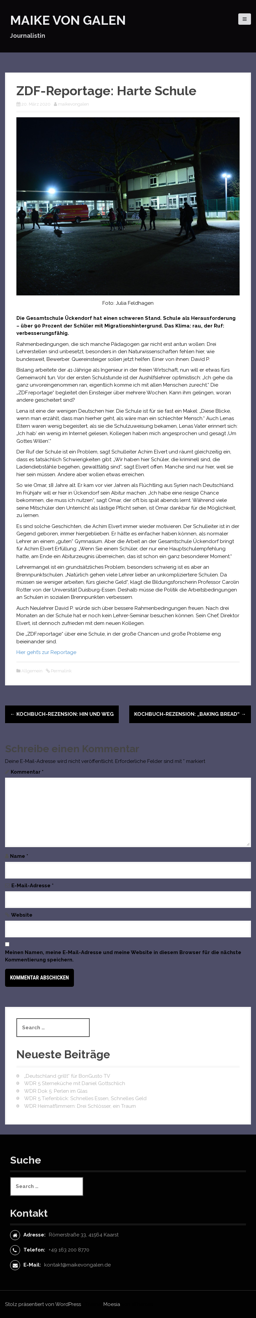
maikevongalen (73, 104)
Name (19, 856)
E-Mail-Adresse (32, 886)
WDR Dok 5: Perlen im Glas (55, 1091)
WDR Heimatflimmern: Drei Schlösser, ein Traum (80, 1106)
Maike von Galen (68, 20)
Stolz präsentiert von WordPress (43, 1304)
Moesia (111, 1304)
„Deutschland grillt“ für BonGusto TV (67, 1076)
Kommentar (27, 772)
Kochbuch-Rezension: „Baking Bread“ (190, 714)
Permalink (61, 670)
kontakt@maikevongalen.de (77, 1265)
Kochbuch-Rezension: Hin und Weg (62, 714)
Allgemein (31, 670)
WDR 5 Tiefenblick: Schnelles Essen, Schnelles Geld (85, 1098)
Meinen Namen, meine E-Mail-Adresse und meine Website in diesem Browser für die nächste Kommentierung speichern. (123, 956)
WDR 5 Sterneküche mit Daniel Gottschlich (74, 1083)
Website (21, 915)
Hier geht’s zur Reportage (46, 652)
